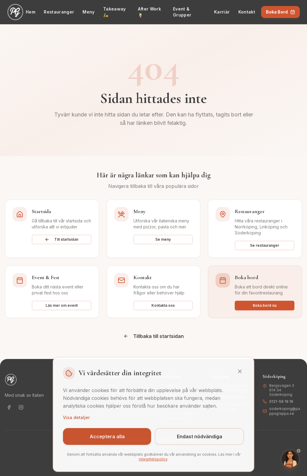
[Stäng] (240, 376)
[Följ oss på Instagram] (21, 407)
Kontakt (246, 11)
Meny (88, 11)
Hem (30, 11)
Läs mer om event (62, 305)
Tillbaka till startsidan (154, 336)
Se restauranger (264, 245)
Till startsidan (61, 239)
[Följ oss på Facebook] (9, 407)
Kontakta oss (163, 305)
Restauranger (59, 11)
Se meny (163, 239)
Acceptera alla (107, 441)
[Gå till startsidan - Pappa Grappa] (15, 12)
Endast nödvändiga (199, 441)
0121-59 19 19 (281, 401)
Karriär (222, 11)
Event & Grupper (182, 11)
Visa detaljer (76, 422)
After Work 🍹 (149, 11)
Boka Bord (280, 11)
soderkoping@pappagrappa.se (284, 411)
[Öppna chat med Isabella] (290, 459)
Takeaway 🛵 (114, 11)
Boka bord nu (264, 305)
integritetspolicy (153, 464)
